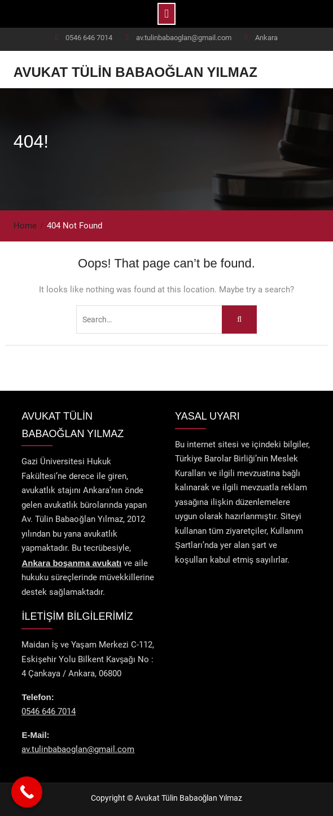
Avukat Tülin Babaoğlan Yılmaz (135, 72)
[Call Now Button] (26, 792)
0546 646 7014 (88, 37)
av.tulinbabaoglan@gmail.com (183, 37)
